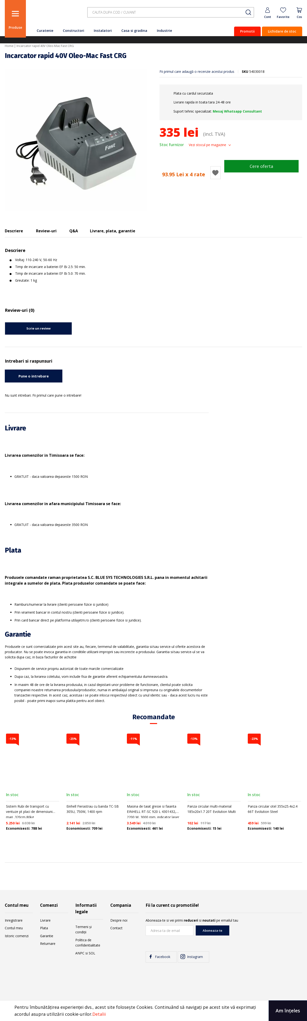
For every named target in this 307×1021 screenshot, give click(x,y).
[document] (153, 1010)
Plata (44, 928)
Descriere (14, 231)
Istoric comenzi (17, 936)
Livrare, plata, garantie (112, 231)
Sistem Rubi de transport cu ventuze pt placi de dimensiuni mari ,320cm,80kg (29, 811)
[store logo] (55, 15)
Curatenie (45, 30)
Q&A (73, 231)
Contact (116, 928)
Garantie (46, 936)
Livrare (45, 920)
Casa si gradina (134, 30)
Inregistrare (14, 920)
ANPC (79, 953)
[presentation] (265, 934)
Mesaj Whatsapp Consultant (237, 111)
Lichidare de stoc (282, 31)
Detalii (99, 1014)
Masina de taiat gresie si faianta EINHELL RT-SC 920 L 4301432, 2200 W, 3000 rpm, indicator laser (153, 811)
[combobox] (170, 12)
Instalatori (103, 30)
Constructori (73, 30)
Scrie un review (38, 328)
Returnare (47, 943)
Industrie (164, 30)
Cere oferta (261, 166)
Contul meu (14, 928)
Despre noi (118, 920)
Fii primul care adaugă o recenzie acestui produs (196, 71)
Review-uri (46, 231)
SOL (92, 953)
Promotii (247, 31)
